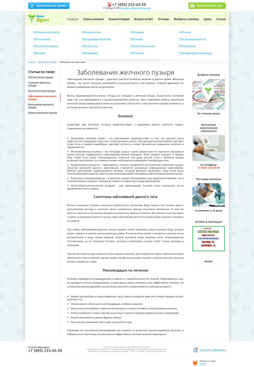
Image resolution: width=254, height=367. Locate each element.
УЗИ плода (136, 39)
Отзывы (163, 19)
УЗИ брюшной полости (46, 32)
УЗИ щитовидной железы (96, 39)
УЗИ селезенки (41, 39)
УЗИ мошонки (90, 53)
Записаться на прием (51, 5)
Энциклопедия (119, 19)
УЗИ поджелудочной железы (195, 53)
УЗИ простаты (90, 46)
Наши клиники (93, 19)
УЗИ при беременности (192, 39)
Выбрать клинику (186, 19)
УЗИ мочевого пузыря (45, 46)
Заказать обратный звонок (135, 8)
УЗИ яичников (187, 46)
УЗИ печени (137, 53)
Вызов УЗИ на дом (209, 5)
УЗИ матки (39, 53)
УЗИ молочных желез (142, 46)
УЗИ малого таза (91, 32)
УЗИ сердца (137, 32)
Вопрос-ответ (143, 19)
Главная (72, 19)
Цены (208, 19)
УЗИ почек (185, 32)
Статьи (221, 19)
